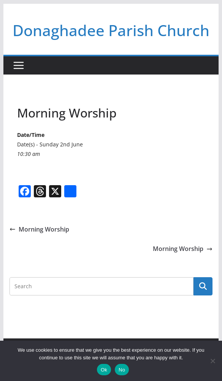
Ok (104, 370)
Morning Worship (39, 229)
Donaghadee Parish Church (111, 30)
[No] (212, 361)
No (122, 370)
